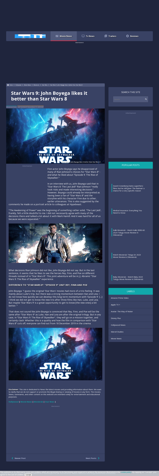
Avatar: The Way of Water (122, 311)
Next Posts (93, 458)
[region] (79, 15)
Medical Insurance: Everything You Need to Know (127, 211)
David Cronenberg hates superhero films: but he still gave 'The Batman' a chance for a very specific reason (128, 188)
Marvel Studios (117, 331)
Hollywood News (118, 325)
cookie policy (126, 472)
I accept (28, 475)
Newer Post (18, 458)
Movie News (116, 338)
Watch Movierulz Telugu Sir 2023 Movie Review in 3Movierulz (127, 255)
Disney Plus (116, 318)
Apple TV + (115, 304)
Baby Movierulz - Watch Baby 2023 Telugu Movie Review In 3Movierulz (128, 278)
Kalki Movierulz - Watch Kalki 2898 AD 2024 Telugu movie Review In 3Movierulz (129, 232)
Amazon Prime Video (120, 298)
